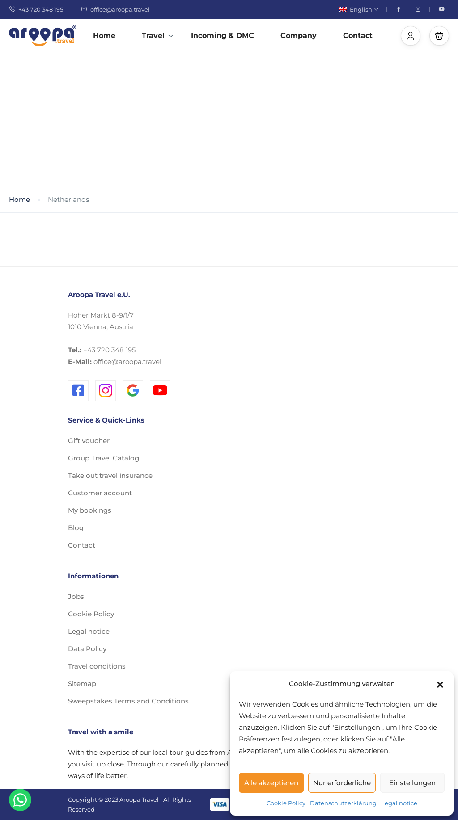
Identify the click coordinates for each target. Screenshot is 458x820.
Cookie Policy (286, 803)
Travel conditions (97, 666)
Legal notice (399, 803)
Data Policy (87, 648)
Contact (358, 35)
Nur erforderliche (342, 782)
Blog (76, 527)
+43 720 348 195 (36, 9)
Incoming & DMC (222, 35)
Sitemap (82, 683)
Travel (158, 35)
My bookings (89, 510)
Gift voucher (89, 440)
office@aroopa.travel (115, 9)
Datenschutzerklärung (343, 803)
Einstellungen (412, 782)
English (358, 9)
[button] (440, 683)
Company (298, 35)
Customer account (100, 493)
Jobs (76, 596)
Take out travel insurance (110, 475)
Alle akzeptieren (271, 782)
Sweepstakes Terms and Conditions (128, 701)
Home (104, 35)
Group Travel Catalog (103, 458)
